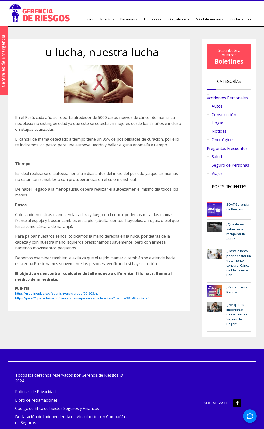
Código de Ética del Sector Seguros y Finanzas (57, 408)
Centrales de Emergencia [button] (3, 61)
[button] (129, 19)
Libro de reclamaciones (36, 400)
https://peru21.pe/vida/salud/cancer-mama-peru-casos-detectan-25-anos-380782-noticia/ (82, 298)
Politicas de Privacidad (35, 391)
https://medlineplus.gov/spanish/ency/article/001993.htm (57, 293)
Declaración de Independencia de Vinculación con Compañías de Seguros (71, 419)
